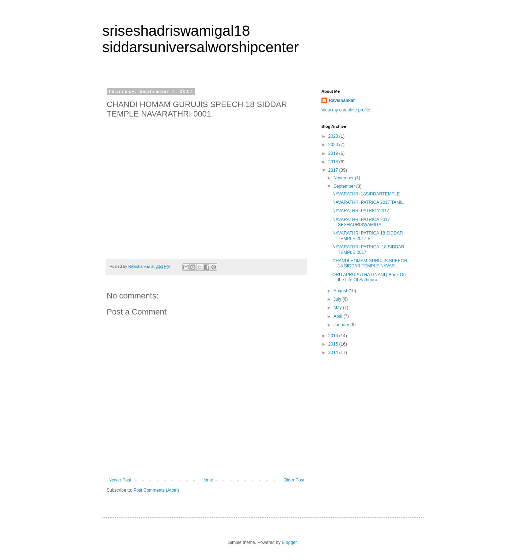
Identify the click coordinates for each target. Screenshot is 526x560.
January (341, 324)
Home (207, 480)
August (340, 290)
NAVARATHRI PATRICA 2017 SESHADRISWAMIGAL (361, 222)
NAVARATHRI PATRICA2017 (360, 210)
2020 (333, 144)
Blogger (289, 542)
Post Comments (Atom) (156, 490)
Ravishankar (342, 100)
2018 (333, 161)
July (338, 299)
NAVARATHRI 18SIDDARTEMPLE (366, 194)
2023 (333, 136)
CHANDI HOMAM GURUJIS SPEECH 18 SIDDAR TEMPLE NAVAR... (369, 263)
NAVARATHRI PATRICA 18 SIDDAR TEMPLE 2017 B (367, 236)
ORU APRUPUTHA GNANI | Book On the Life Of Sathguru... (369, 277)
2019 (333, 153)
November (344, 177)
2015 (333, 344)
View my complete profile (345, 110)
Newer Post (119, 480)
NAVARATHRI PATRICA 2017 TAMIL (368, 202)
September (344, 186)
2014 (333, 352)
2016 (333, 335)
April (338, 316)
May (338, 307)
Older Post (293, 480)
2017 (333, 170)
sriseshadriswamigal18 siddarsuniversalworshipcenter (200, 39)
